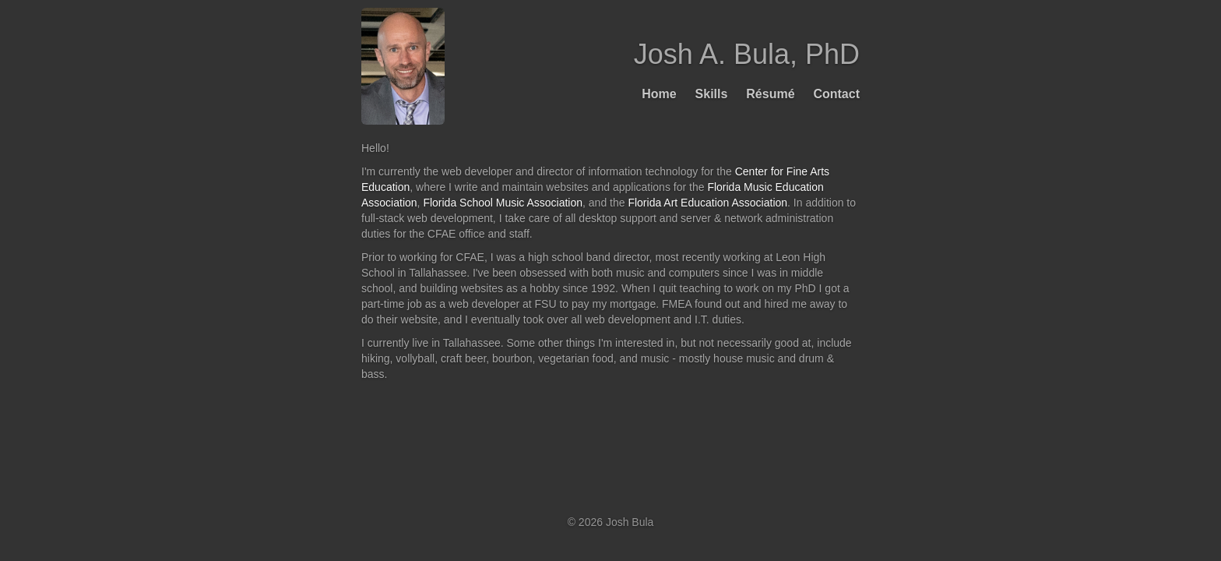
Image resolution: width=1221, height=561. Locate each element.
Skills (711, 94)
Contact (836, 94)
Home (659, 94)
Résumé (770, 94)
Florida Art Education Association (707, 202)
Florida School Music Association (502, 202)
